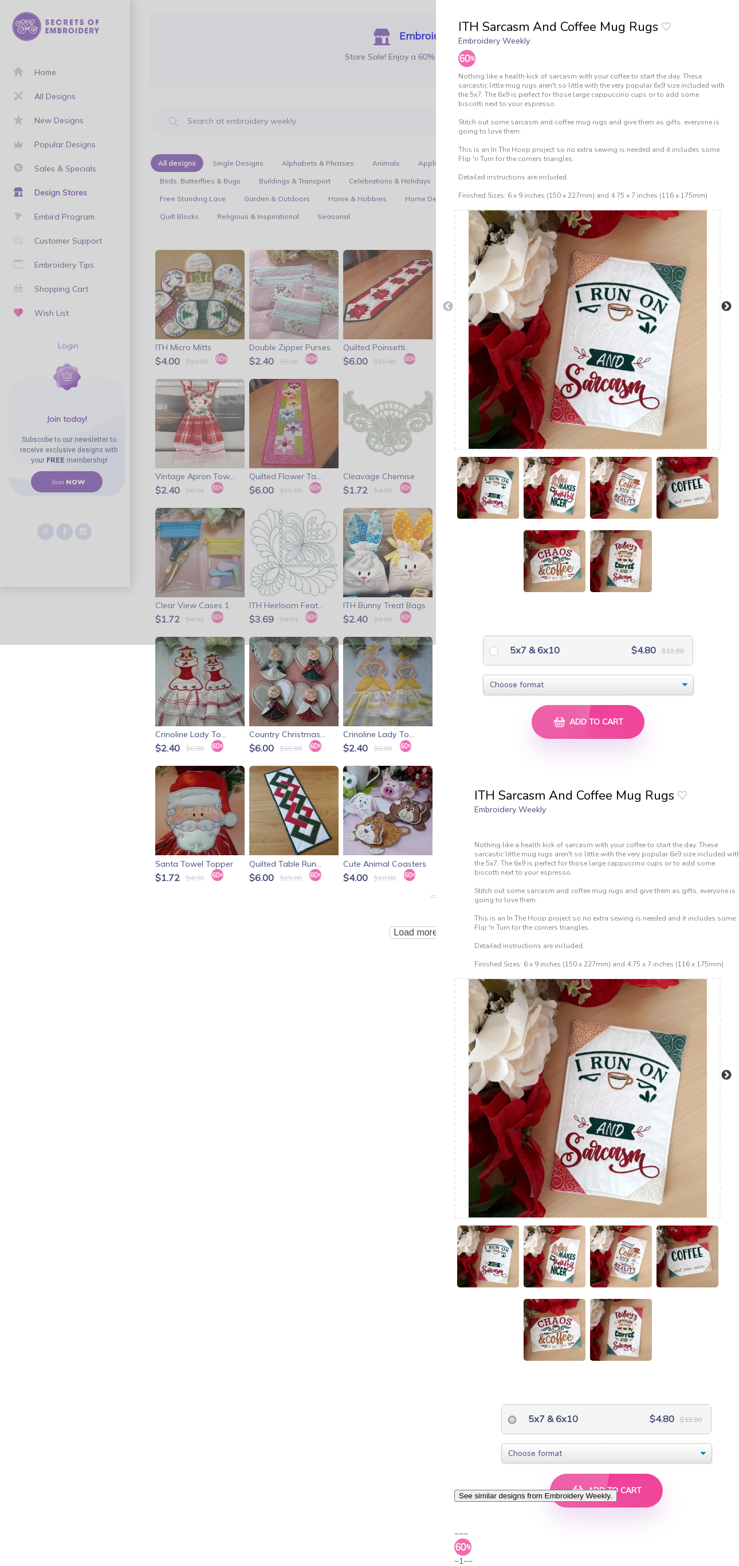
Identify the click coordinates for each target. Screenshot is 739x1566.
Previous (448, 306)
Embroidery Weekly (494, 41)
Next (726, 306)
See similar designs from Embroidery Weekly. (535, 1495)
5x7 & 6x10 (534, 650)
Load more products (434, 932)
